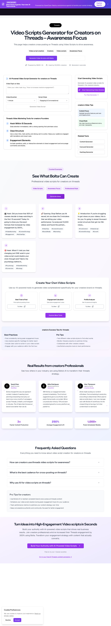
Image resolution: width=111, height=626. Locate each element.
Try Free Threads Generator (72, 58)
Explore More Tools (55, 315)
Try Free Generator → (91, 95)
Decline (8, 620)
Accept (17, 620)
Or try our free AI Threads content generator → (55, 557)
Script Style (42, 97)
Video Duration (11, 97)
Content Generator (86, 142)
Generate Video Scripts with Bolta (41, 58)
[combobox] (21, 100)
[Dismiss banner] (107, 4)
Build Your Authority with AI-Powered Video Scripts (55, 546)
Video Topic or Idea (13, 84)
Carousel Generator (86, 147)
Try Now (21, 306)
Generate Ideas (55, 196)
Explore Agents (99, 4)
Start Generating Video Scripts (91, 90)
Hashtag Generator (86, 152)
